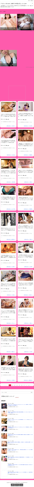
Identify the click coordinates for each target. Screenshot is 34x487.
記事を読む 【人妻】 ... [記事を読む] (11, 266)
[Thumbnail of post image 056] (8, 219)
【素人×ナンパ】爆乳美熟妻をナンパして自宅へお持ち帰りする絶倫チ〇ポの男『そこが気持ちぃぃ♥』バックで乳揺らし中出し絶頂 (25, 226)
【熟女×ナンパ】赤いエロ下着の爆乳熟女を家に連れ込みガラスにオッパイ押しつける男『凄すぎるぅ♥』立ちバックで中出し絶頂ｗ (25, 171)
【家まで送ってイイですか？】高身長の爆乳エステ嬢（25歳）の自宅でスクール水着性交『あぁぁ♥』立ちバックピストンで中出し (25, 284)
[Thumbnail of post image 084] (8, 275)
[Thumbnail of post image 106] (25, 332)
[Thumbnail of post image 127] (25, 135)
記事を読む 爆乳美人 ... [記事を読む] (11, 239)
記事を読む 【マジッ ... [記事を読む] (11, 323)
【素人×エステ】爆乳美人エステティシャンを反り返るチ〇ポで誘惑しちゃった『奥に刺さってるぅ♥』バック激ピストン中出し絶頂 (25, 310)
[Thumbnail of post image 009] (25, 191)
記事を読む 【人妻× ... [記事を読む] (28, 266)
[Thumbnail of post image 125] (8, 107)
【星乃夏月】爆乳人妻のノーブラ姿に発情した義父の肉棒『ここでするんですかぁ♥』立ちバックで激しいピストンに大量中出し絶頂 (8, 171)
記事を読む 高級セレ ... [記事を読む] (11, 351)
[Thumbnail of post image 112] (25, 361)
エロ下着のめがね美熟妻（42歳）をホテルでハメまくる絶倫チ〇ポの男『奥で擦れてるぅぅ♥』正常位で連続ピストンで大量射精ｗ (8, 198)
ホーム (2, 11)
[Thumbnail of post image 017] (25, 248)
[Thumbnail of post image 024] (8, 360)
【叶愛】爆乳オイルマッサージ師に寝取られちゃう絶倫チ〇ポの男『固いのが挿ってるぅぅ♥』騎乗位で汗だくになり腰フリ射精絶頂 (8, 368)
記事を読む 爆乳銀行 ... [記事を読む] (28, 380)
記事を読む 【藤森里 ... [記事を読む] (28, 154)
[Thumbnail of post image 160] (25, 303)
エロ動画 (8, 119)
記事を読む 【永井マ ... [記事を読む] (11, 125)
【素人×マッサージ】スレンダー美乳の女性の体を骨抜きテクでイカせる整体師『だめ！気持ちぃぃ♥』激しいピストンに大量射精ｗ (8, 284)
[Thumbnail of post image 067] (8, 134)
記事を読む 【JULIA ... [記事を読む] (11, 154)
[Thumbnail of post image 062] (8, 190)
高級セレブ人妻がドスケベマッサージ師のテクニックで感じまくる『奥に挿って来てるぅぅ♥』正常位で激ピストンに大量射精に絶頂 (8, 339)
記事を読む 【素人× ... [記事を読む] (28, 239)
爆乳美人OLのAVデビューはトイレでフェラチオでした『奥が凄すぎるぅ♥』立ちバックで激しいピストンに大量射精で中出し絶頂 (8, 229)
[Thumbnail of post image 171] (8, 331)
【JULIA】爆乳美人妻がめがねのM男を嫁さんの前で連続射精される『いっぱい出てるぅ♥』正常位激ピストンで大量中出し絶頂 (8, 141)
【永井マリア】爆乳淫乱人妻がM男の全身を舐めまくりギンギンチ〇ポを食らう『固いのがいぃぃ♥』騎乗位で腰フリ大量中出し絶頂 (8, 115)
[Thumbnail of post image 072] (25, 106)
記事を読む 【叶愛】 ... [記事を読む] (11, 380)
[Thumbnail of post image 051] (8, 248)
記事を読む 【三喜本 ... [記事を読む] (28, 125)
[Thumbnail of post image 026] (25, 275)
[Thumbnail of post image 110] (25, 163)
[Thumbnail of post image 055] (8, 164)
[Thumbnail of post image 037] (25, 218)
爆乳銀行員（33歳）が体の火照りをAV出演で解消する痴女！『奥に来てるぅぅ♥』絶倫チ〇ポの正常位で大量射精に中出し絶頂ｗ (25, 370)
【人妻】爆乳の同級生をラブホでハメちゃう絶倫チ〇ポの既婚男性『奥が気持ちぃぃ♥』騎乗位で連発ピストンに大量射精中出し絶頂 (8, 256)
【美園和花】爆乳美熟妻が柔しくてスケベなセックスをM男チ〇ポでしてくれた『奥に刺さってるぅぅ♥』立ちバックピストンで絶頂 (25, 198)
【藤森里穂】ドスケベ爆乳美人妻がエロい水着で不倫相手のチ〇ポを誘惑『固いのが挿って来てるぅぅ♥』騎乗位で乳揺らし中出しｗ (25, 144)
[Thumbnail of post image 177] (8, 304)
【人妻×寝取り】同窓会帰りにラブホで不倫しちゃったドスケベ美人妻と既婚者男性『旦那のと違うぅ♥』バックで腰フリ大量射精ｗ (25, 256)
